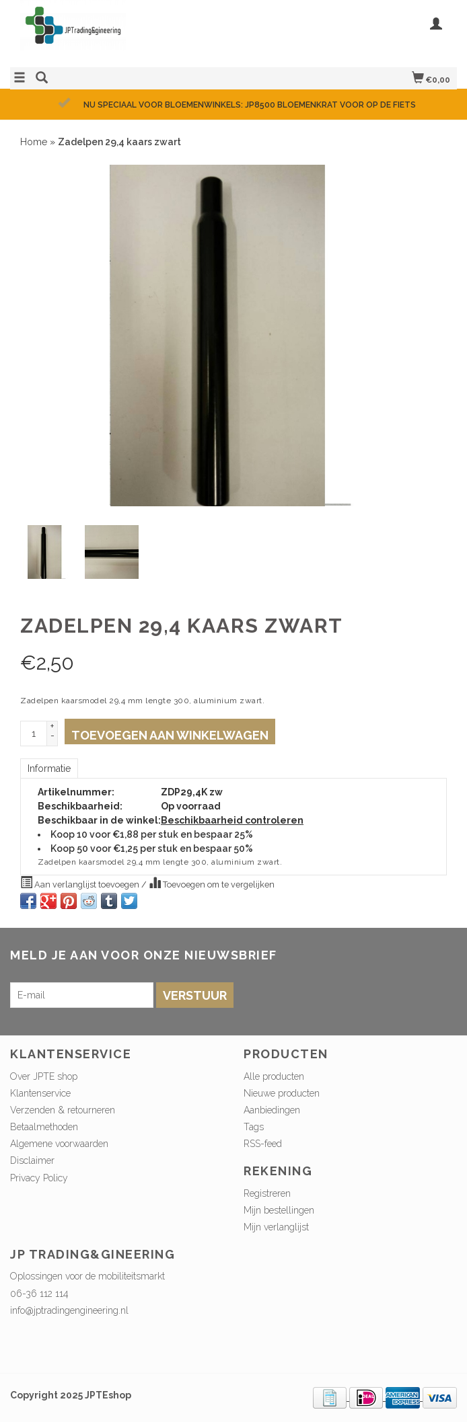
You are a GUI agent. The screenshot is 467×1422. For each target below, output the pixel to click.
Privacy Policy (39, 1178)
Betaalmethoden (44, 1126)
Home (33, 141)
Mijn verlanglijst (276, 1227)
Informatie (49, 768)
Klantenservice (40, 1093)
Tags (254, 1126)
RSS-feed (263, 1143)
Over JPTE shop (43, 1076)
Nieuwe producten (282, 1093)
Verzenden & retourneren (62, 1110)
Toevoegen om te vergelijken (212, 883)
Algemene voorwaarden (59, 1143)
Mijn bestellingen (279, 1210)
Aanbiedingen (272, 1110)
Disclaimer (32, 1160)
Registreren (267, 1193)
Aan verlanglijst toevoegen (80, 883)
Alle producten (274, 1076)
